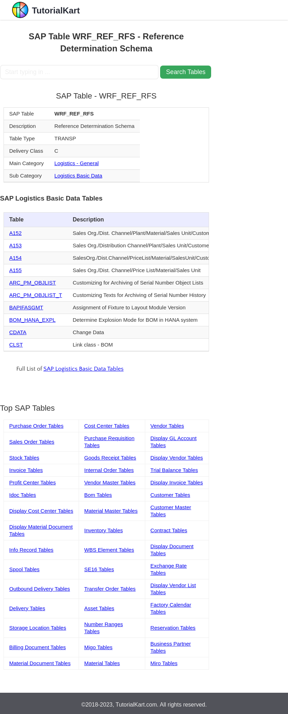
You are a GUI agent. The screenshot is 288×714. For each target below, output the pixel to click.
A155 (15, 270)
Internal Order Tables (109, 470)
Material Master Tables (111, 511)
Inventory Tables (103, 530)
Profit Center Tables (32, 482)
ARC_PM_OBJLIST (32, 283)
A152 (15, 233)
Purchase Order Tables (36, 426)
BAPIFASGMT (26, 307)
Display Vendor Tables (177, 458)
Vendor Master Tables (110, 482)
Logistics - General (77, 163)
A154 (15, 258)
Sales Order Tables (31, 442)
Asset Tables (99, 608)
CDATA (18, 332)
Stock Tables (24, 458)
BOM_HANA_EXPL (32, 320)
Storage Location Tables (37, 628)
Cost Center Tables (106, 426)
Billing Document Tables (37, 647)
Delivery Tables (27, 608)
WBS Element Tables (109, 550)
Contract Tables (169, 530)
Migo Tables (98, 647)
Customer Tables (170, 495)
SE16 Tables (99, 569)
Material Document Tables (39, 663)
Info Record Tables (31, 550)
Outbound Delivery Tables (39, 589)
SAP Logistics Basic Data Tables (84, 369)
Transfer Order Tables (110, 589)
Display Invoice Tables (177, 482)
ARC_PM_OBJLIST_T (35, 295)
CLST (16, 345)
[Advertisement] (250, 126)
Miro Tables (164, 663)
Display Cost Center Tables (41, 511)
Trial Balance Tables (174, 470)
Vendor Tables (167, 426)
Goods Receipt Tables (110, 458)
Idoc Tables (22, 495)
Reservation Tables (173, 628)
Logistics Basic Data (78, 176)
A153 (15, 245)
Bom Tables (98, 495)
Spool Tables (24, 569)
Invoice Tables (26, 470)
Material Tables (102, 663)
